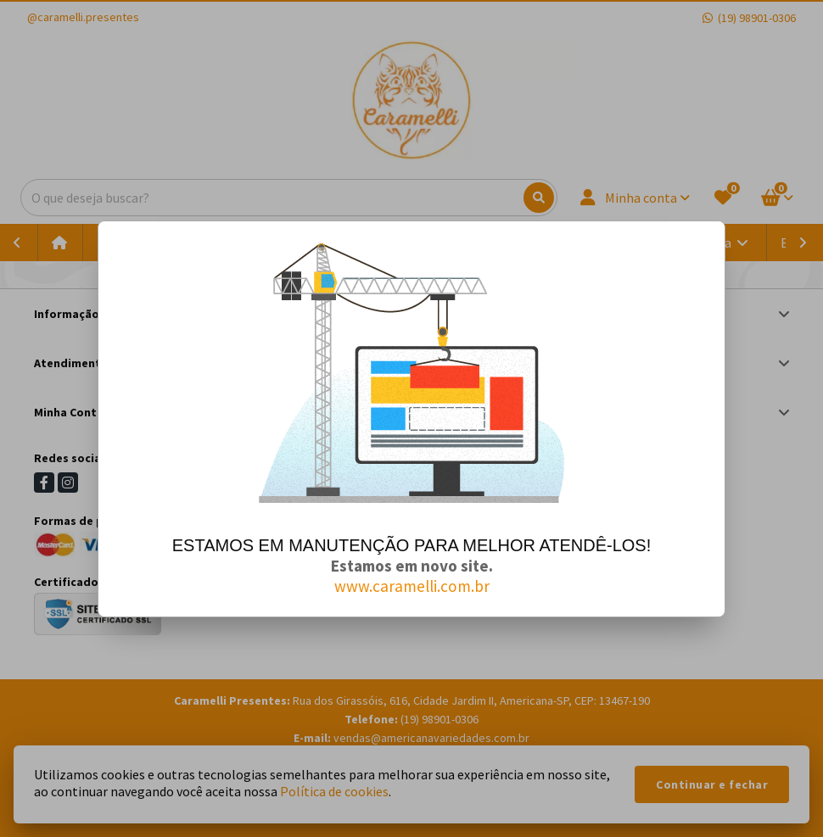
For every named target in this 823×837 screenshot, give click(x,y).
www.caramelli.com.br (412, 586)
